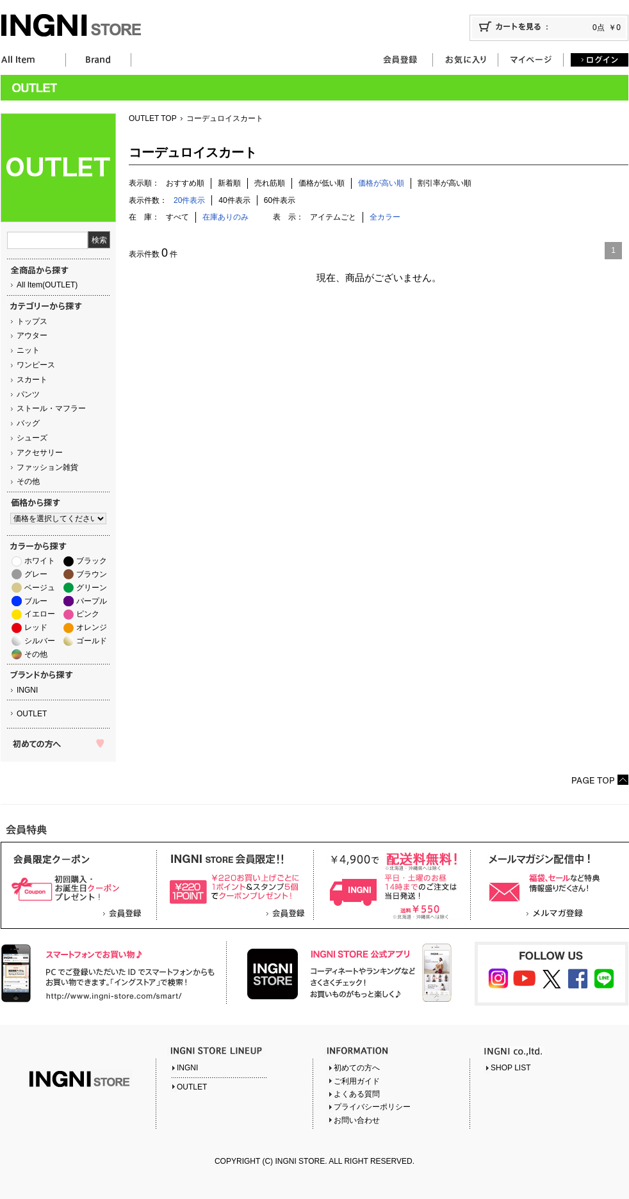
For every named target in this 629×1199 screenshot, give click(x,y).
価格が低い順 (321, 183)
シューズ (32, 437)
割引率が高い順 (444, 183)
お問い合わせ (357, 1120)
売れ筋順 (269, 183)
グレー (35, 574)
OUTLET (32, 713)
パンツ (28, 394)
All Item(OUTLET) (47, 284)
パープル (91, 601)
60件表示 (279, 200)
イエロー (39, 613)
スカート (32, 379)
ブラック (91, 560)
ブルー (35, 601)
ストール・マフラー (51, 408)
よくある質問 (357, 1094)
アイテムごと (333, 217)
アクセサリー (40, 452)
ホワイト (39, 560)
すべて (177, 217)
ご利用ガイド (357, 1081)
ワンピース (36, 364)
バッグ (28, 423)
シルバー (39, 640)
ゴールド (91, 640)
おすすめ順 (185, 183)
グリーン (91, 587)
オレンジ (91, 627)
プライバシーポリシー (372, 1106)
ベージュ (39, 587)
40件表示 (234, 200)
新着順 (229, 183)
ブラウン (91, 574)
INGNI (27, 690)
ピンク (87, 613)
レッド (35, 627)
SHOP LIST (510, 1067)
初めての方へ (357, 1067)
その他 (28, 481)
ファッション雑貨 (47, 467)
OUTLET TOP (153, 118)
